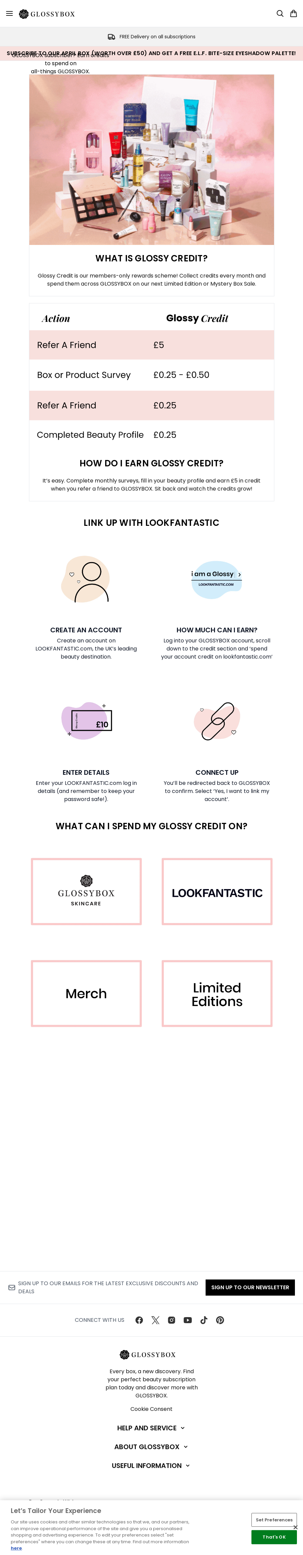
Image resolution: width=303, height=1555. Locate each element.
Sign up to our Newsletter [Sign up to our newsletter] (250, 1287)
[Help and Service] (151, 1428)
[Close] (295, 1527)
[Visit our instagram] (171, 1320)
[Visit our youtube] (188, 1320)
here (16, 1548)
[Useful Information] (151, 1466)
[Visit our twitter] (155, 1320)
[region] (151, 1527)
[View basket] (294, 13)
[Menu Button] (9, 13)
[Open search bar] (280, 13)
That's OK (274, 1537)
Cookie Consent (151, 1409)
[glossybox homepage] (51, 13)
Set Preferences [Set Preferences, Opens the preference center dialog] (274, 1520)
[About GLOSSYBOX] (151, 1447)
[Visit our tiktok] (204, 1320)
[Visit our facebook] (139, 1320)
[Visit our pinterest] (220, 1320)
